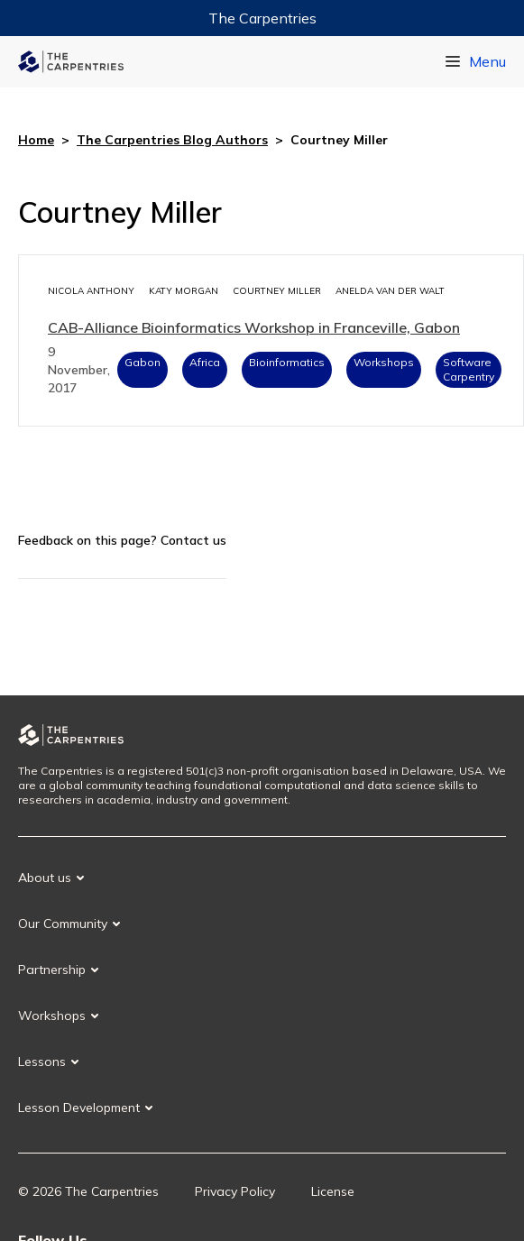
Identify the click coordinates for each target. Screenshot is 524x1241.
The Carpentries (262, 18)
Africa (204, 362)
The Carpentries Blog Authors (172, 140)
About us (44, 877)
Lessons (42, 1061)
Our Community (62, 923)
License (332, 1191)
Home (36, 140)
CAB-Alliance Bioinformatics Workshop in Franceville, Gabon (254, 327)
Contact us (193, 540)
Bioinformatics (287, 362)
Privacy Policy (235, 1191)
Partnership (52, 969)
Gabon (142, 362)
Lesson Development (79, 1107)
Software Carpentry (468, 369)
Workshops (384, 362)
